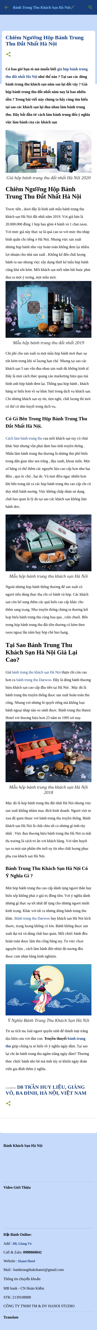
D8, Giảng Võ (22, 1243)
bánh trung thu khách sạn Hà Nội (36, 672)
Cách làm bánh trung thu (24, 438)
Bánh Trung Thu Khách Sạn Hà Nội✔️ (44, 7)
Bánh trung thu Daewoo (32, 918)
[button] (8, 54)
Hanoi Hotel (26, 1261)
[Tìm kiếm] (90, 7)
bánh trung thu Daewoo (33, 680)
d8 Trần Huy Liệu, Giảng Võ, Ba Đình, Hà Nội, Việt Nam (46, 1090)
